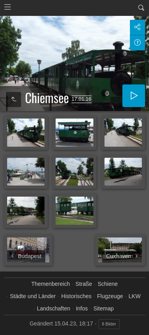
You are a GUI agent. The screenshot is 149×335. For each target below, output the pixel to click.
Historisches (76, 296)
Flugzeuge (110, 296)
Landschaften (53, 308)
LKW (135, 296)
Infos (82, 308)
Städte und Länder (33, 296)
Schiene (108, 284)
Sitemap (103, 308)
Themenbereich (50, 284)
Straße (83, 284)
